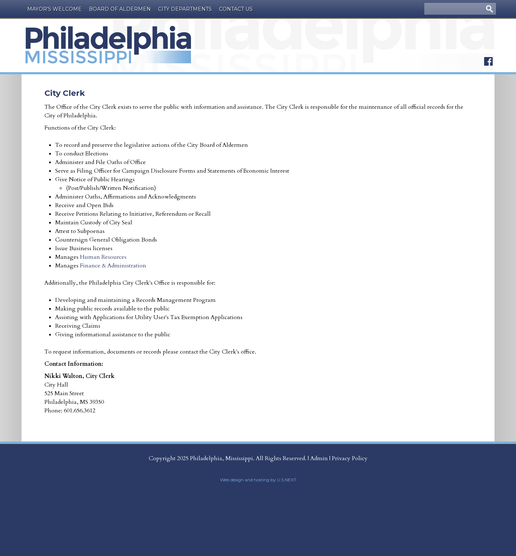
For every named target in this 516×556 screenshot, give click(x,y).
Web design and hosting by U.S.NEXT (258, 479)
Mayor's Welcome (54, 9)
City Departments (185, 9)
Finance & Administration (113, 266)
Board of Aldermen (120, 9)
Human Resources (104, 257)
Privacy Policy (350, 458)
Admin (319, 458)
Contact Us (236, 9)
